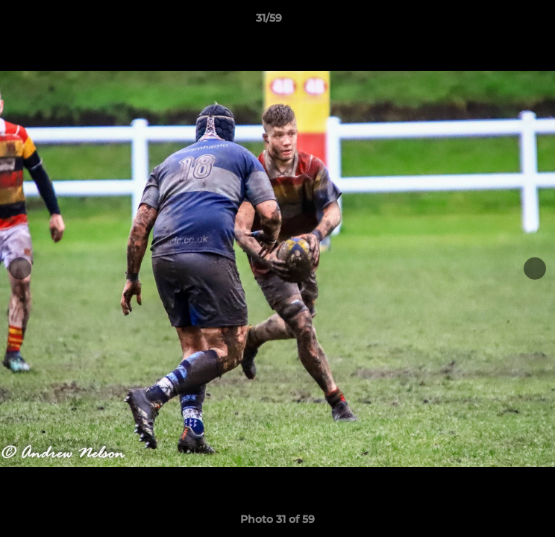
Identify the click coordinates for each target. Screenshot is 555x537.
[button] (501, 21)
